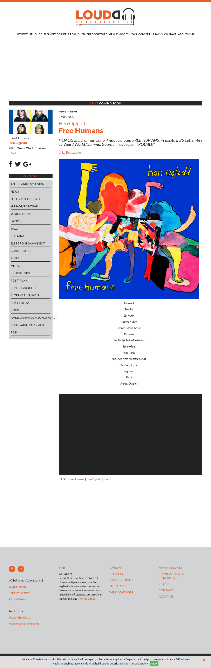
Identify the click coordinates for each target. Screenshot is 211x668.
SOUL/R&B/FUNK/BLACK (27, 325)
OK (154, 663)
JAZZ (14, 228)
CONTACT (170, 34)
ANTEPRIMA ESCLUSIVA (27, 184)
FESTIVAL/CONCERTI (25, 199)
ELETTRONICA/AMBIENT (28, 243)
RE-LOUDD (36, 34)
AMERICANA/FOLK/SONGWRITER (30, 317)
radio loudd (119, 586)
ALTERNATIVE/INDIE (25, 295)
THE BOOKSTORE (96, 34)
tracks (164, 584)
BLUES (15, 258)
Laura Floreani (18, 586)
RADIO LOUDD (76, 34)
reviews (115, 567)
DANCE (16, 221)
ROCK (15, 310)
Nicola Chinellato (19, 617)
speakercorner (121, 580)
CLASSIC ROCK (21, 251)
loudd (107, 479)
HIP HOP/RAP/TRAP (24, 206)
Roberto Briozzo (19, 592)
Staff (62, 567)
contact (166, 590)
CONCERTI (144, 34)
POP (14, 332)
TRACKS (158, 34)
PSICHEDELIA (20, 302)
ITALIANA (17, 236)
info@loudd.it (86, 598)
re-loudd (116, 574)
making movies (171, 567)
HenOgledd (94, 479)
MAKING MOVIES (118, 34)
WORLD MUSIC (21, 213)
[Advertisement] (105, 69)
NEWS (133, 34)
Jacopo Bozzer (18, 599)
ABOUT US (184, 34)
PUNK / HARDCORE (24, 288)
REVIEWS (22, 34)
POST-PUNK (19, 280)
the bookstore (121, 592)
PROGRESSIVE (21, 273)
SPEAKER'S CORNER (55, 34)
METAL (15, 265)
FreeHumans (76, 479)
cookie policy (140, 663)
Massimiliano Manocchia (24, 623)
